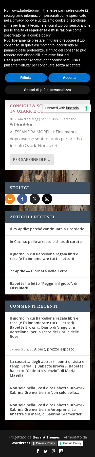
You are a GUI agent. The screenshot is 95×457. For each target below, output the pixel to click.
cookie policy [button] (40, 35)
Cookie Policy (72, 443)
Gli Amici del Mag (25, 119)
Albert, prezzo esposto (54, 349)
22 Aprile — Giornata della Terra (38, 271)
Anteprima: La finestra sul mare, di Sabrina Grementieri (46, 411)
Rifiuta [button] (25, 78)
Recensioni (69, 119)
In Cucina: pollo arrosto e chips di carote (46, 241)
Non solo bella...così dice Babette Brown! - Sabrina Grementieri (47, 390)
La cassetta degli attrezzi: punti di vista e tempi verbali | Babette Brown (47, 363)
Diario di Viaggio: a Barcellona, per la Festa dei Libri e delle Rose (44, 332)
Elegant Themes (46, 437)
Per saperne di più (31, 159)
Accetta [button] (69, 78)
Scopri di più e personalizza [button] (47, 90)
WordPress (21, 443)
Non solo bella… (65, 392)
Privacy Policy (45, 443)
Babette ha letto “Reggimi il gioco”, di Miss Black (43, 285)
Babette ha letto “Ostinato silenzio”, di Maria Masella (46, 371)
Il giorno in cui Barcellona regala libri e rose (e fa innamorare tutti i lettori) (44, 256)
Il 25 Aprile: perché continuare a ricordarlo (47, 228)
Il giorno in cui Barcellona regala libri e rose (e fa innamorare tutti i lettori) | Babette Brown (44, 323)
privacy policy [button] (23, 20)
